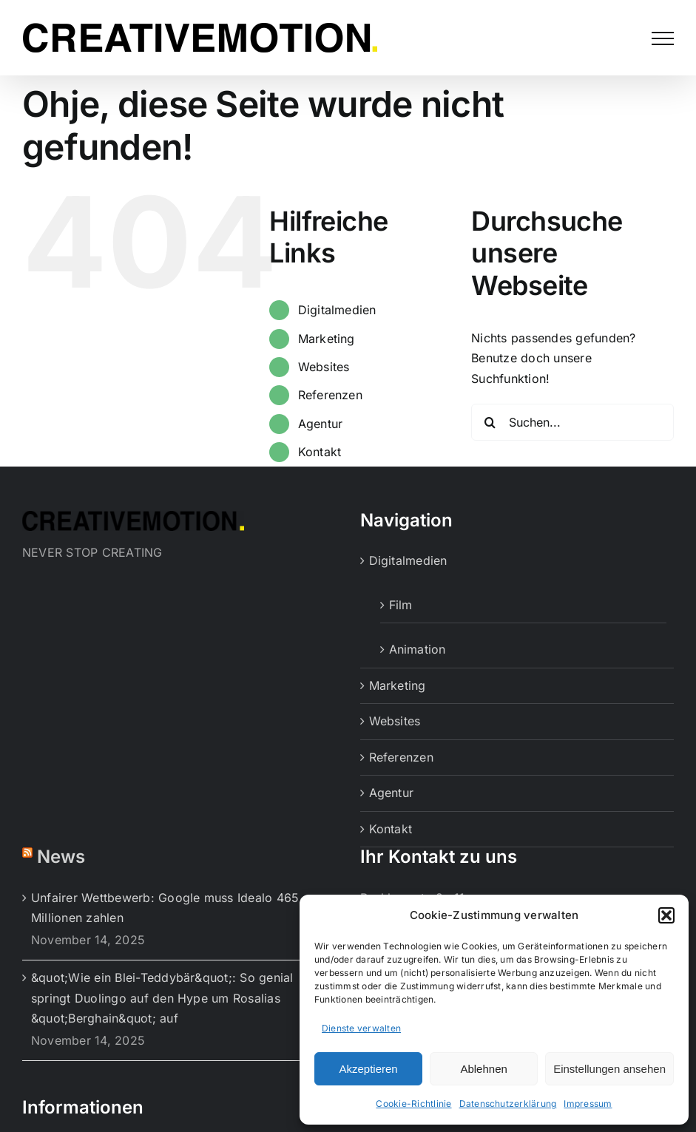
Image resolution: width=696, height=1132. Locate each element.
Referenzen (330, 394)
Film (401, 604)
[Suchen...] (572, 422)
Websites (324, 366)
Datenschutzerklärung (508, 1103)
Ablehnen (483, 1068)
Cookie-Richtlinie (413, 1103)
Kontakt (320, 451)
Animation (417, 649)
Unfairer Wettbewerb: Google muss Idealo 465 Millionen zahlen (165, 908)
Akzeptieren (368, 1068)
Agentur (320, 423)
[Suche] (489, 422)
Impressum (588, 1103)
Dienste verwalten (361, 1028)
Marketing (326, 338)
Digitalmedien (337, 309)
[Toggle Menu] (663, 38)
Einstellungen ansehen (609, 1068)
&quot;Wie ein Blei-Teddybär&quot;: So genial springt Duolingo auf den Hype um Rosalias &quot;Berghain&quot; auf (162, 998)
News (61, 856)
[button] (666, 915)
